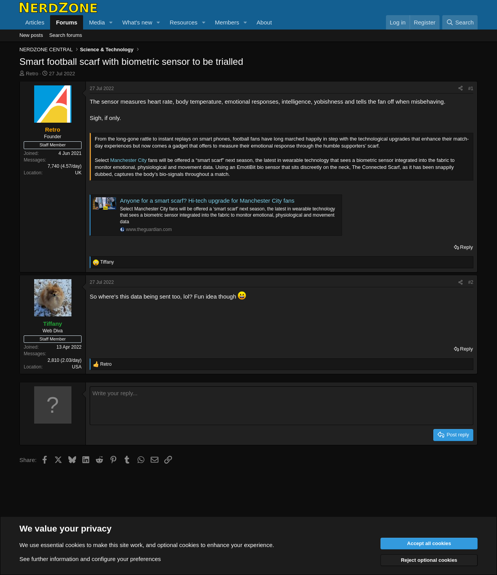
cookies (75, 545)
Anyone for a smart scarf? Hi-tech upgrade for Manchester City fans (207, 200)
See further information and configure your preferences (90, 559)
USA (77, 367)
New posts (31, 35)
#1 (470, 88)
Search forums (65, 35)
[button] (111, 22)
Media (97, 22)
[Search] (460, 22)
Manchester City (128, 160)
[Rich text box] (281, 405)
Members (227, 22)
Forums (66, 22)
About (264, 22)
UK (78, 172)
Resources (184, 22)
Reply (466, 247)
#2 (470, 282)
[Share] (460, 88)
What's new (137, 22)
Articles (34, 22)
